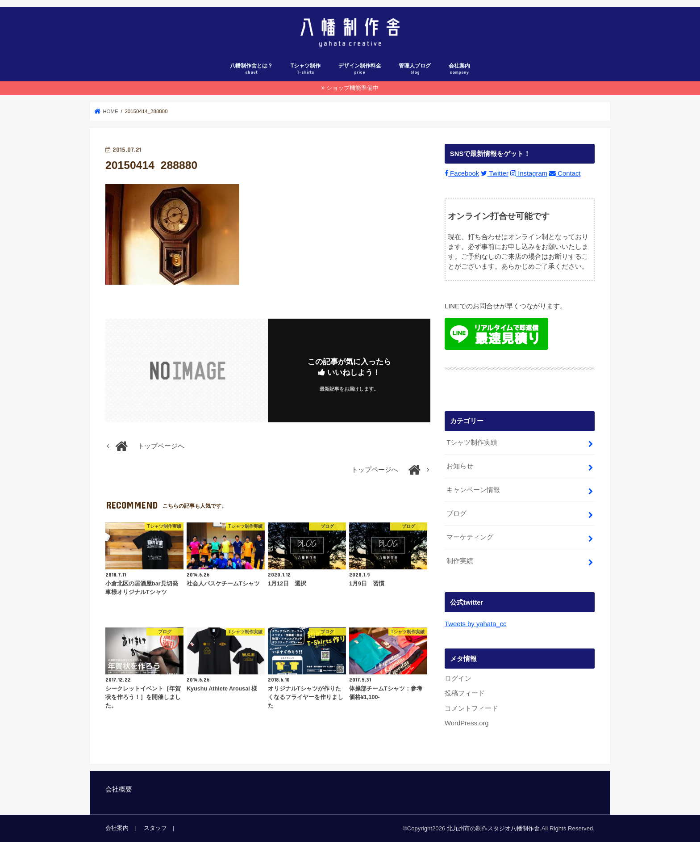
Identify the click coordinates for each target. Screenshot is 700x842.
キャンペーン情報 (473, 489)
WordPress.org (467, 723)
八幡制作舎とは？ (251, 69)
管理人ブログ (415, 69)
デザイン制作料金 (359, 69)
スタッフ (155, 828)
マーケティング (469, 537)
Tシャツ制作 (306, 69)
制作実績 (459, 560)
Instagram (528, 173)
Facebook (462, 173)
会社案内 (459, 69)
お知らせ (459, 466)
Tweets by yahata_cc (475, 623)
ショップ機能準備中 (352, 87)
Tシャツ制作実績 (471, 442)
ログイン (458, 678)
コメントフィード (471, 708)
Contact (564, 173)
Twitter (494, 173)
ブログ (456, 513)
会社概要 (118, 789)
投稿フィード (465, 693)
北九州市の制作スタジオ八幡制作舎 (493, 828)
